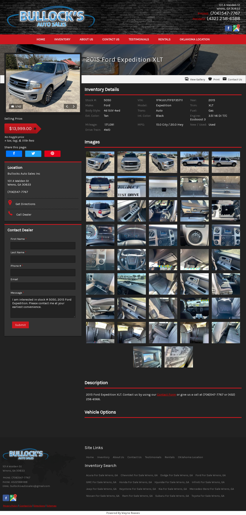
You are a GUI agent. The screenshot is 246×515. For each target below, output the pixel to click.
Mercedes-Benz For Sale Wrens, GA (211, 489)
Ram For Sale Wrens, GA (137, 496)
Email (14, 279)
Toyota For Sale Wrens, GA (208, 496)
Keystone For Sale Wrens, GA (137, 489)
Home (90, 457)
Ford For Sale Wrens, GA (210, 475)
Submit (20, 325)
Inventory (103, 457)
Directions (39, 505)
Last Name (18, 252)
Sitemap (52, 505)
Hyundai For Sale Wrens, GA (172, 482)
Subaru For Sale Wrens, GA (172, 496)
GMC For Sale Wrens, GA (101, 482)
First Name (19, 239)
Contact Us (25, 505)
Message (17, 292)
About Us (118, 457)
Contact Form (166, 394)
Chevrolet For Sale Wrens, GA (139, 475)
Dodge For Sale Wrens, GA (176, 475)
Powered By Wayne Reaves (123, 513)
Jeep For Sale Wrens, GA (101, 489)
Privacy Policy (10, 505)
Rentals (170, 457)
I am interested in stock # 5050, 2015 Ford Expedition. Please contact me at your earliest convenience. (43, 307)
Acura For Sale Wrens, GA (102, 475)
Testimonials (153, 457)
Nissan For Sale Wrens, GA (102, 496)
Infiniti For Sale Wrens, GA (208, 482)
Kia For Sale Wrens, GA (173, 489)
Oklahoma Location (190, 457)
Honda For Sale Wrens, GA (135, 482)
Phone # (17, 266)
